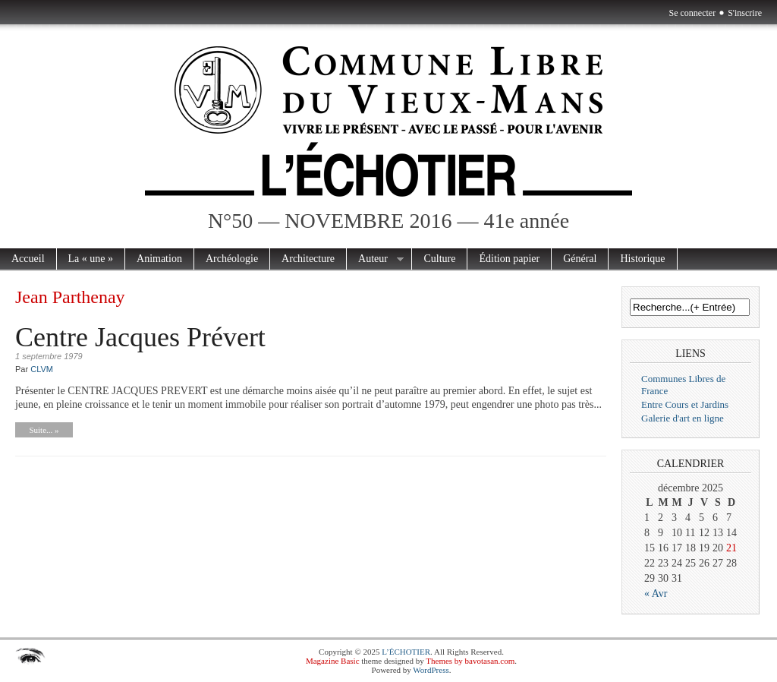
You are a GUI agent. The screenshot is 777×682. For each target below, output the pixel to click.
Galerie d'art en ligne (682, 418)
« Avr (655, 593)
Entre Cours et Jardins (684, 404)
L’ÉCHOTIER (406, 651)
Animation (159, 258)
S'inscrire (745, 13)
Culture (439, 258)
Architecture (308, 258)
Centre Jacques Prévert (140, 337)
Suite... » (43, 429)
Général (579, 258)
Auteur (375, 259)
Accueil (28, 258)
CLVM (41, 369)
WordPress (430, 669)
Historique (642, 258)
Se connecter (692, 13)
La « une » (90, 258)
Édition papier (509, 258)
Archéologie (232, 258)
